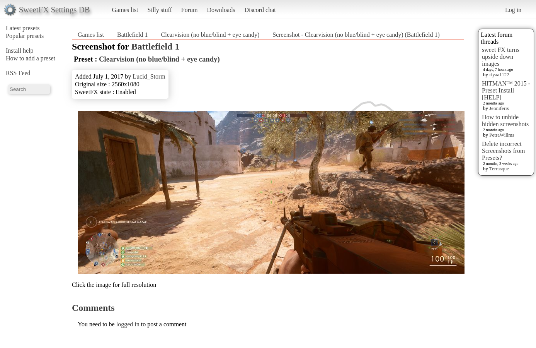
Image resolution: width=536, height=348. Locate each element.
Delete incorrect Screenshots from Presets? (503, 151)
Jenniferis (499, 108)
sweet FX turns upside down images (500, 56)
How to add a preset (30, 58)
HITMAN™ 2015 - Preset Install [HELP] (506, 90)
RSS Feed (18, 73)
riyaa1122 (499, 74)
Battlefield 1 (132, 34)
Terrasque (499, 168)
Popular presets (25, 36)
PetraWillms (501, 135)
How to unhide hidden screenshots (505, 120)
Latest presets (23, 28)
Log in (513, 10)
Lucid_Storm (149, 76)
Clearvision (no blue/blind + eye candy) (210, 34)
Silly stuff (160, 10)
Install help (20, 50)
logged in (128, 324)
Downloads (221, 10)
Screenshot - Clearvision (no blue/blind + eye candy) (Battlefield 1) (355, 34)
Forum (189, 10)
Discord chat (260, 10)
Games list (125, 10)
